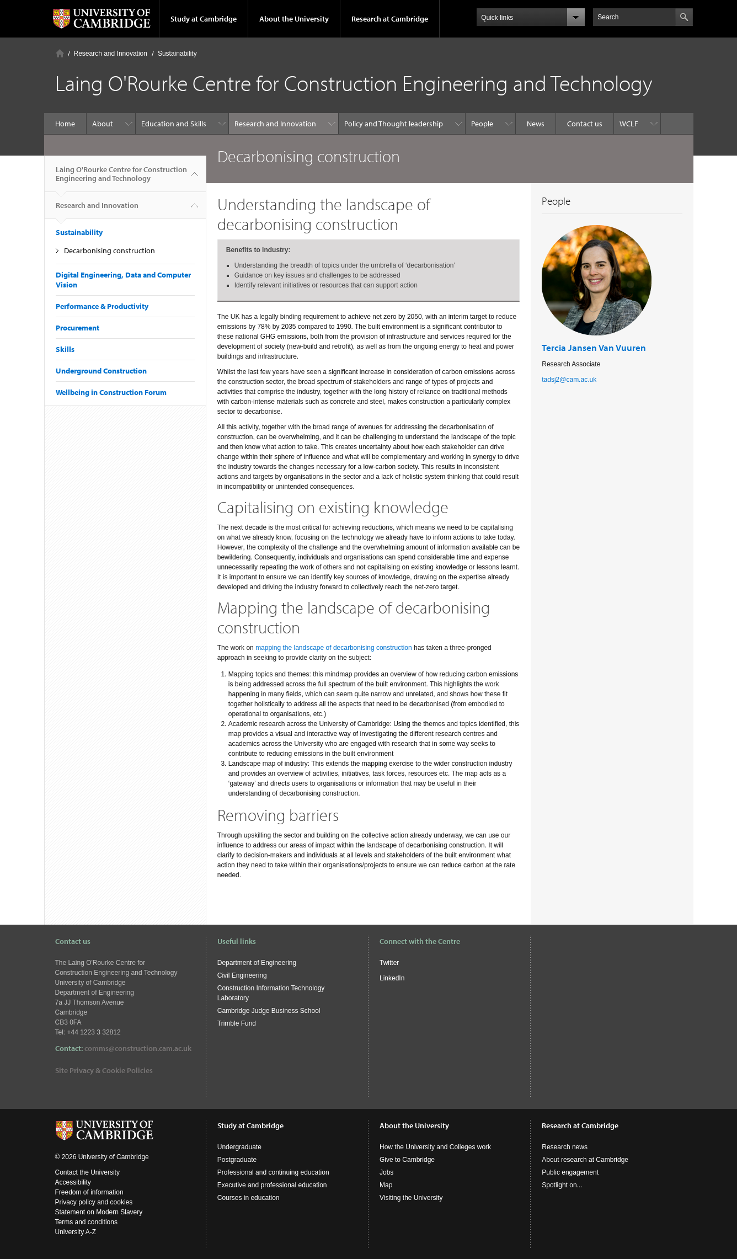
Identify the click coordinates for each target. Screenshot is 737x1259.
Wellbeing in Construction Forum (111, 392)
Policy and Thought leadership (393, 124)
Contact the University (87, 1172)
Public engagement (570, 1172)
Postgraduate (237, 1160)
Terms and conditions (86, 1222)
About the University (294, 19)
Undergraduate (239, 1147)
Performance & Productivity (102, 306)
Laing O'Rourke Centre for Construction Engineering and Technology (121, 178)
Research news (565, 1147)
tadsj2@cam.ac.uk (569, 379)
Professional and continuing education (273, 1172)
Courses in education (248, 1198)
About (102, 124)
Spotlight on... (562, 1185)
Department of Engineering (256, 963)
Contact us (584, 124)
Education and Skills (173, 124)
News (535, 124)
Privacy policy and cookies (94, 1202)
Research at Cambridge (389, 19)
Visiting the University (411, 1198)
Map (386, 1185)
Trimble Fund (236, 1023)
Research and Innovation (110, 53)
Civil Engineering (242, 975)
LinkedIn (392, 978)
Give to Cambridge (407, 1160)
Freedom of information (89, 1192)
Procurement (77, 328)
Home (60, 53)
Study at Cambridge (203, 19)
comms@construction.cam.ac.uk (137, 1048)
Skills (65, 349)
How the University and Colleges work (435, 1147)
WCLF (628, 124)
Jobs (386, 1172)
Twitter (389, 963)
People (482, 124)
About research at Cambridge (585, 1160)
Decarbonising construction (109, 250)
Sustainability (177, 53)
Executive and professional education (272, 1185)
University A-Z (76, 1232)
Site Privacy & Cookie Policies (104, 1070)
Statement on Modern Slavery (99, 1212)
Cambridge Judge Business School (269, 1011)
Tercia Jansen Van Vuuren (594, 347)
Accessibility (73, 1182)
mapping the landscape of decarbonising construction (333, 648)
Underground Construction (101, 371)
